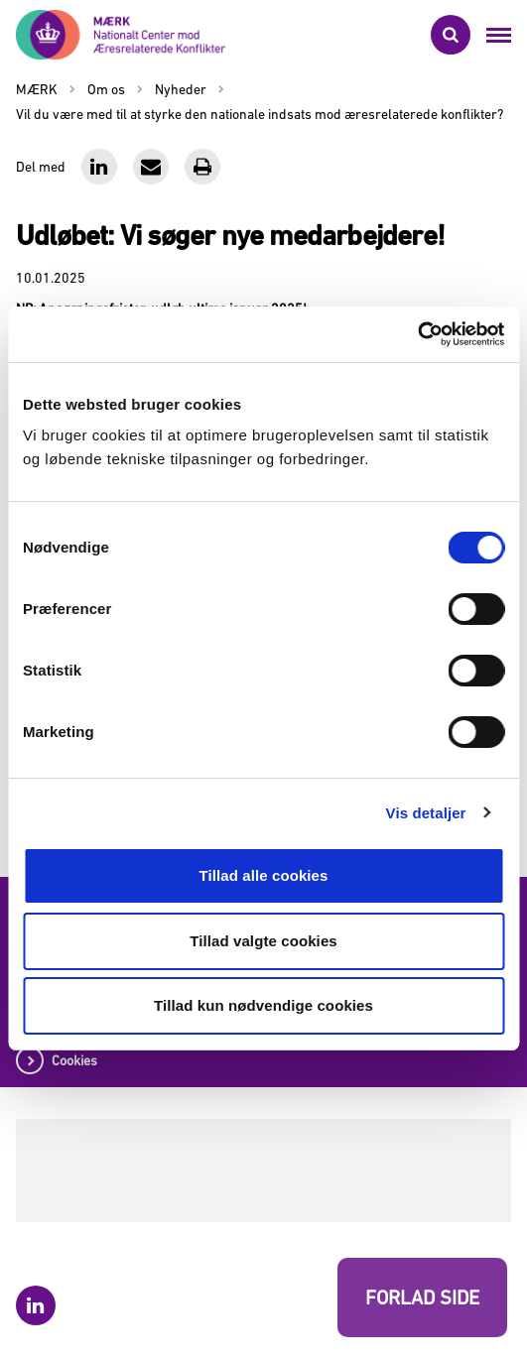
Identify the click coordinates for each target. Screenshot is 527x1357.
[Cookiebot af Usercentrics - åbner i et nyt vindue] (417, 334)
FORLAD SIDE (422, 1297)
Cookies (74, 1060)
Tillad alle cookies (263, 875)
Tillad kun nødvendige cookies (263, 1005)
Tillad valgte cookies (263, 940)
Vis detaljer (426, 812)
